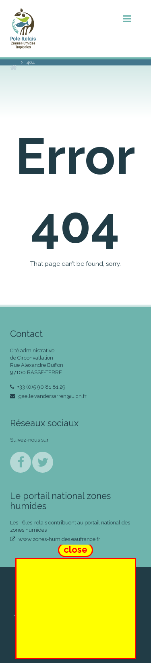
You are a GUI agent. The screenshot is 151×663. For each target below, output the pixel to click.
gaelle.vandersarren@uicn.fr (48, 396)
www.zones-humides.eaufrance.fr (55, 539)
